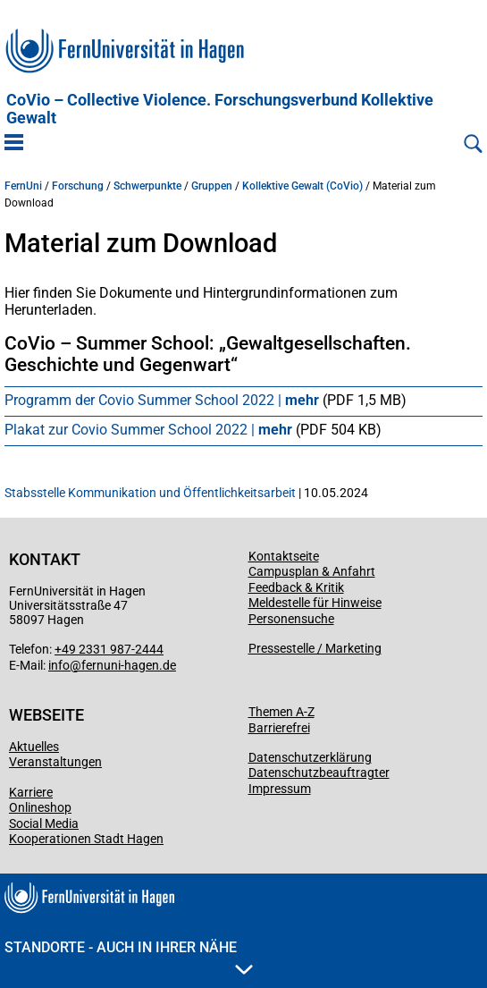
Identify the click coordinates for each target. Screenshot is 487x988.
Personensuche (291, 619)
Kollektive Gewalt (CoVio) (302, 186)
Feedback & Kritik (296, 587)
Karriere (31, 792)
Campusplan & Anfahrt (311, 571)
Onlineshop (40, 807)
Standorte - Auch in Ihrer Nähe (128, 957)
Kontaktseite (283, 556)
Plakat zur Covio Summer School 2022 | (150, 429)
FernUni (23, 186)
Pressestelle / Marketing (315, 648)
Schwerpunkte (147, 186)
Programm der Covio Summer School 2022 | (163, 400)
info (59, 665)
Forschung (78, 186)
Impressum (279, 788)
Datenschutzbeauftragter (319, 772)
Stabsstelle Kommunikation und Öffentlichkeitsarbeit (150, 493)
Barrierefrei (279, 728)
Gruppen (211, 186)
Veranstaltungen (55, 762)
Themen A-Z (281, 712)
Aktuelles (34, 746)
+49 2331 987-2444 (109, 649)
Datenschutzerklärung (310, 757)
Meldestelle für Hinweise (315, 602)
